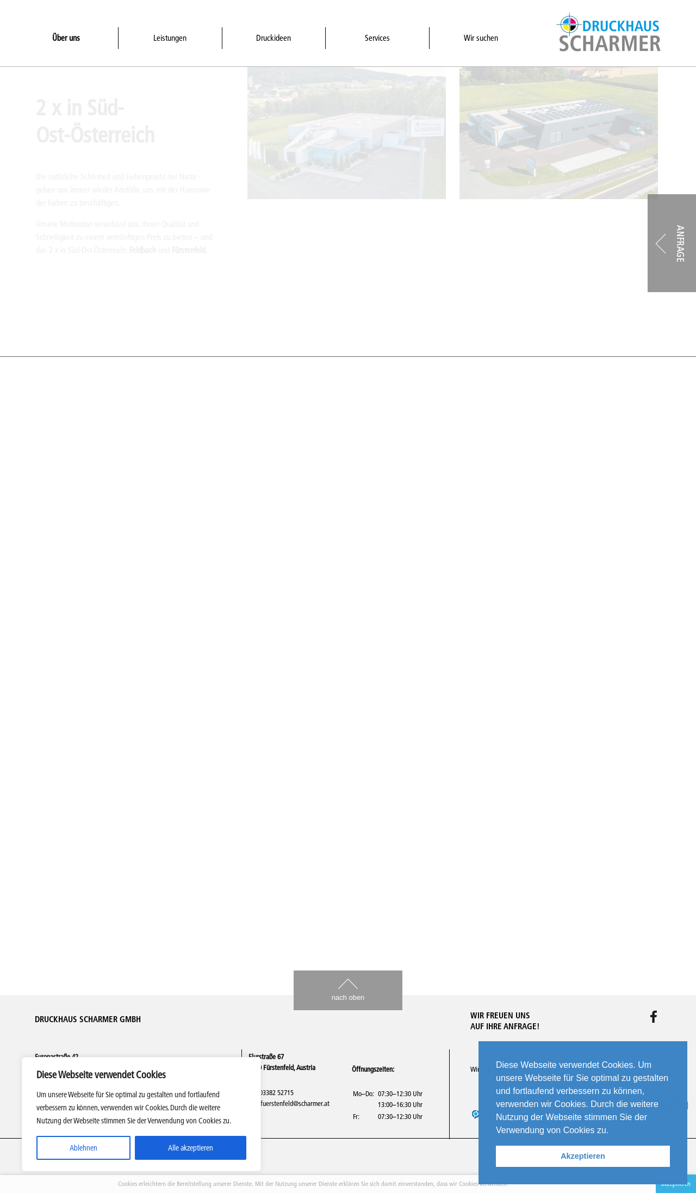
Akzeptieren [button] (583, 1156)
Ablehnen (83, 1148)
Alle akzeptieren (190, 1148)
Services (377, 38)
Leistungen (170, 38)
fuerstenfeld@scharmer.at (295, 1103)
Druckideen (273, 38)
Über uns (66, 38)
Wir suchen (481, 38)
